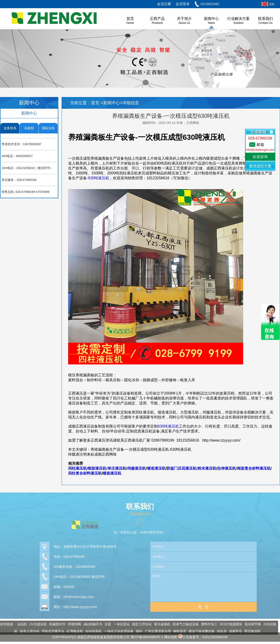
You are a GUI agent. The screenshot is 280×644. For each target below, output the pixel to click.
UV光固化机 (36, 624)
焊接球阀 (72, 624)
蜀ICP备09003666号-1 (146, 635)
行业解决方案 (238, 19)
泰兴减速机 (160, 624)
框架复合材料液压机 (254, 468)
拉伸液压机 (226, 468)
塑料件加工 (208, 624)
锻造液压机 (156, 468)
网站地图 (170, 635)
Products (157, 23)
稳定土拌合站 (140, 624)
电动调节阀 (251, 624)
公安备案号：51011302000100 (203, 635)
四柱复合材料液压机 (85, 473)
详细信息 (130, 103)
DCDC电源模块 (229, 624)
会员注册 (164, 4)
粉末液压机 (207, 468)
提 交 (203, 605)
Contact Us (265, 23)
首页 (96, 103)
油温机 (20, 624)
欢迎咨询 (260, 157)
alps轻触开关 (91, 624)
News (211, 23)
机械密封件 (56, 624)
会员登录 (183, 4)
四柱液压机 (77, 468)
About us (184, 23)
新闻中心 (211, 19)
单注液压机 (117, 468)
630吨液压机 (98, 178)
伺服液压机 (136, 468)
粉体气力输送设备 (184, 624)
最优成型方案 (260, 166)
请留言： (203, 585)
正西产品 (157, 19)
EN (272, 4)
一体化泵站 (120, 624)
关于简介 (184, 19)
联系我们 (265, 19)
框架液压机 (97, 468)
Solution (238, 23)
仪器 (106, 624)
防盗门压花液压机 (181, 468)
